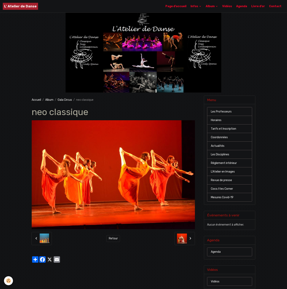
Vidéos (227, 6)
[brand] (20, 6)
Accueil (36, 100)
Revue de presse (221, 180)
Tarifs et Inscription (223, 128)
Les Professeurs (221, 111)
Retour (113, 238)
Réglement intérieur (224, 163)
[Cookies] (8, 280)
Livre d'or (258, 6)
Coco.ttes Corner (222, 188)
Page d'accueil (175, 6)
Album (210, 6)
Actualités (217, 146)
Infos (195, 6)
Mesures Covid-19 (222, 197)
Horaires (216, 120)
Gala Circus (65, 100)
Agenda (241, 6)
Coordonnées (219, 137)
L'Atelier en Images (223, 171)
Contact (275, 6)
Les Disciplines (220, 154)
